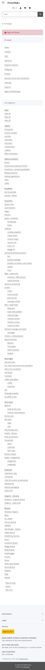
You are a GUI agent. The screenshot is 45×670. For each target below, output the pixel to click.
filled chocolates (11, 153)
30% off (7, 117)
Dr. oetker (8, 518)
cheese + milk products (14, 336)
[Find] (40, 14)
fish (8, 256)
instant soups (12, 239)
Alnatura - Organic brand (15, 499)
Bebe (7, 515)
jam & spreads (10, 192)
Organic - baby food (13, 503)
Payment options (11, 65)
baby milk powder (14, 312)
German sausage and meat (15, 329)
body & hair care (14, 409)
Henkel (7, 577)
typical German (11, 339)
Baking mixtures (11, 173)
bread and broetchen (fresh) (16, 166)
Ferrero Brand (10, 522)
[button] (20, 8)
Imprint (8, 87)
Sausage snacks (13, 301)
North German (13, 350)
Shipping (8, 69)
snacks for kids (13, 325)
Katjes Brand (10, 532)
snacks (7, 287)
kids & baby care (11, 430)
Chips (9, 291)
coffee (9, 383)
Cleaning (11, 447)
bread (7, 162)
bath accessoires (11, 437)
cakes (7, 183)
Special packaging (12, 487)
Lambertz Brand (11, 543)
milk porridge (12, 315)
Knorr (7, 539)
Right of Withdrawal (13, 91)
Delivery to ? (8, 631)
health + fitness (11, 433)
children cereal (13, 322)
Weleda (8, 570)
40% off (7, 120)
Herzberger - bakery (13, 529)
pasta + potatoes (11, 218)
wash (9, 443)
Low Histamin (10, 208)
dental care (9, 416)
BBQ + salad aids (11, 273)
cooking (8, 228)
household (9, 440)
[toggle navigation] (3, 1)
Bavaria (10, 343)
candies (8, 136)
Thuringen (11, 346)
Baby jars (11, 308)
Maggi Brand (10, 546)
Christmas (9, 477)
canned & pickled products (15, 253)
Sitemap (8, 82)
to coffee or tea (11, 397)
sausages (11, 332)
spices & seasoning (12, 284)
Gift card (9, 590)
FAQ (6, 56)
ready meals (12, 235)
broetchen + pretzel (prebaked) (17, 169)
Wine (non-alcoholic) (13, 369)
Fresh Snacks (12, 294)
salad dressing (13, 280)
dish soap (11, 450)
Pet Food (8, 419)
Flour (7, 180)
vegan (7, 211)
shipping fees (23, 659)
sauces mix (11, 242)
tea (6, 390)
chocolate (8, 140)
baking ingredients (12, 176)
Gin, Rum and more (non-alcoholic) (19, 365)
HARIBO (8, 525)
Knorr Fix (11, 246)
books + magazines (12, 457)
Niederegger (10, 553)
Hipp (6, 574)
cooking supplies (14, 232)
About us (8, 60)
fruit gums (9, 129)
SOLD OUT (9, 490)
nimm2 (7, 557)
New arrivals (11, 583)
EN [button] (13, 8)
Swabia (10, 353)
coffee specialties (11, 379)
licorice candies (11, 133)
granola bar (12, 298)
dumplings (11, 221)
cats (9, 426)
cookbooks (11, 464)
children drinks (13, 318)
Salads (10, 266)
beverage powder (12, 393)
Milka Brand (9, 550)
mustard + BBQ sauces (16, 277)
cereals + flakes (11, 195)
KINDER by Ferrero (12, 536)
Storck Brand (10, 567)
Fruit (9, 270)
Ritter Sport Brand (12, 564)
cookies (7, 150)
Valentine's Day (11, 473)
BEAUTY (8, 405)
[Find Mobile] (20, 14)
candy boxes (10, 146)
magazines (11, 461)
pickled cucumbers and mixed (19, 263)
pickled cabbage (14, 260)
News (7, 47)
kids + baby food (11, 305)
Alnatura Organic (11, 512)
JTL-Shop (27, 667)
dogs (9, 423)
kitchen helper (10, 454)
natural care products (16, 412)
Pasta (9, 225)
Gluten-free (9, 204)
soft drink (8, 372)
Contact (8, 52)
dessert (8, 215)
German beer (10, 362)
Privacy (7, 74)
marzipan (8, 143)
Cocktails (8, 376)
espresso (11, 386)
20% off (7, 113)
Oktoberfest (9, 483)
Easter (8, 586)
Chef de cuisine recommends (16, 480)
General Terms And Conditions (17, 78)
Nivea (7, 560)
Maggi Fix (11, 249)
